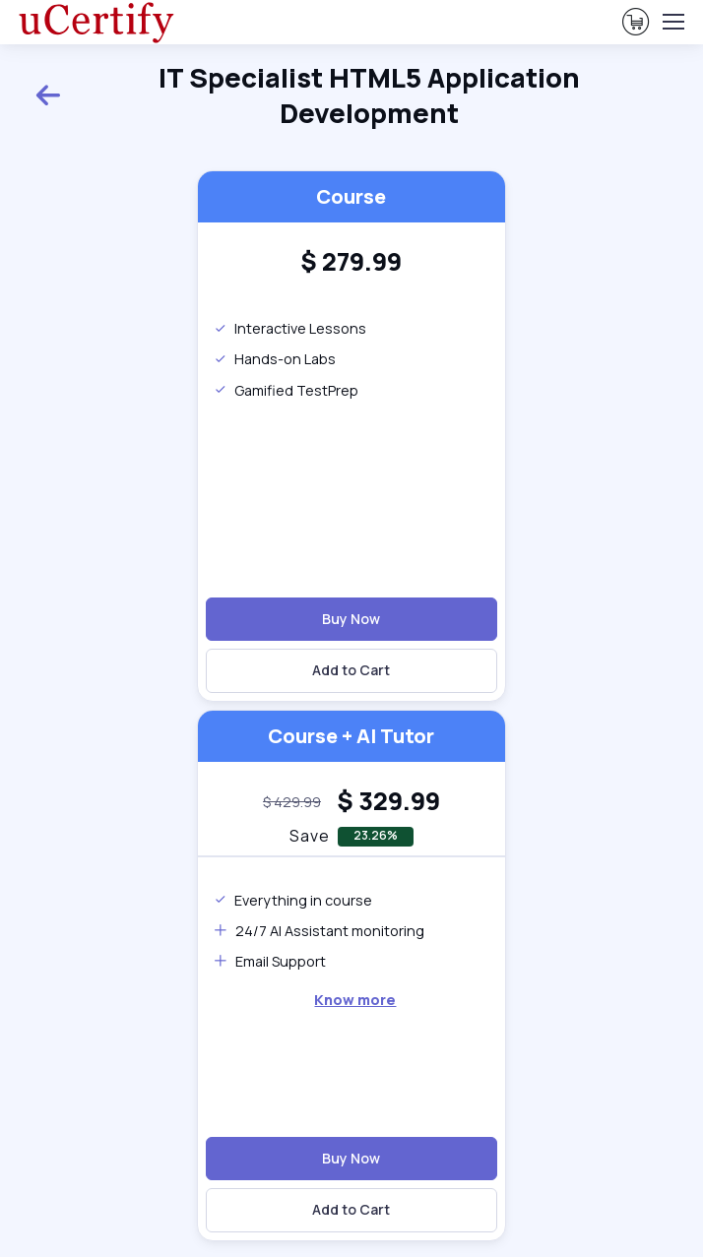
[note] (292, 801)
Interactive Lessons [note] (290, 328)
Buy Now (351, 618)
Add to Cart (351, 669)
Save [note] (309, 836)
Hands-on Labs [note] (275, 358)
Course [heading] (351, 196)
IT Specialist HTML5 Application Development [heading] (307, 95)
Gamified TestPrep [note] (286, 390)
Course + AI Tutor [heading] (351, 736)
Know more (355, 999)
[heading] (351, 262)
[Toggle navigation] (672, 21)
